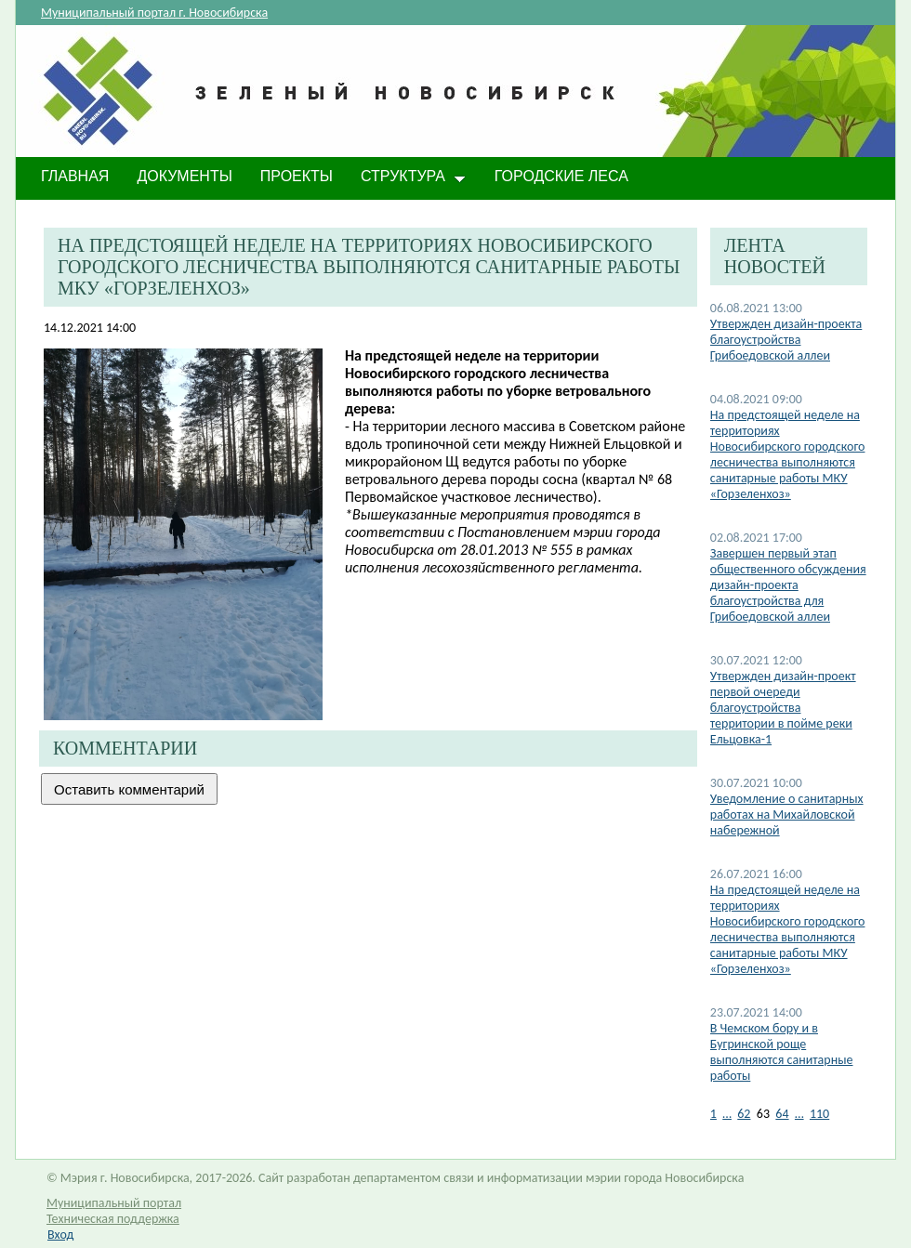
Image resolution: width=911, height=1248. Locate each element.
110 (819, 1114)
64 (781, 1114)
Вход (60, 1234)
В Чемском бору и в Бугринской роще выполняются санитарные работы (781, 1052)
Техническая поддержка (112, 1219)
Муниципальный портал (113, 1203)
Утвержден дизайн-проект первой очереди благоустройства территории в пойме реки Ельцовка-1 (783, 707)
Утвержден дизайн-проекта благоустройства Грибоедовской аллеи (786, 339)
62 (743, 1114)
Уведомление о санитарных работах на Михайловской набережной (787, 814)
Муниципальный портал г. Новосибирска (154, 12)
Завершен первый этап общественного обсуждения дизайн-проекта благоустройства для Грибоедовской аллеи (788, 584)
